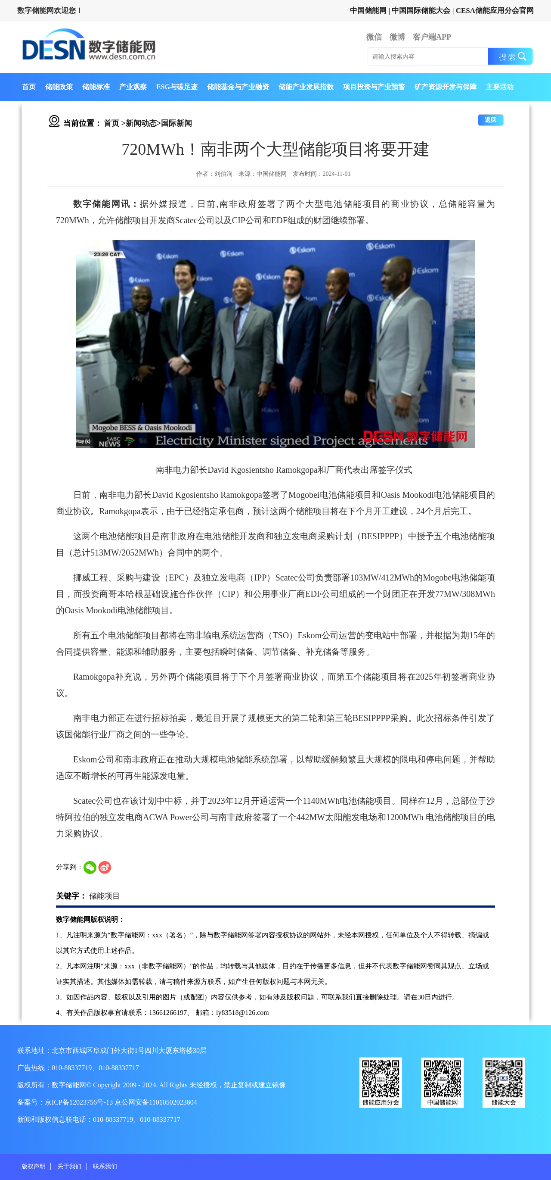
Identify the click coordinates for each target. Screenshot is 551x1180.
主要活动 (500, 87)
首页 (29, 87)
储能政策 (59, 87)
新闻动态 (141, 123)
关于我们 (69, 1166)
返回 (491, 120)
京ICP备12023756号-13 (80, 1102)
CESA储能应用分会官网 (495, 10)
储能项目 (104, 896)
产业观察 (133, 87)
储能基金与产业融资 (238, 87)
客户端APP (432, 37)
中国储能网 (368, 10)
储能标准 (96, 87)
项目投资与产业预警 (374, 87)
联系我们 (105, 1166)
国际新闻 (176, 123)
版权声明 (34, 1166)
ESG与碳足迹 (177, 87)
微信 (374, 37)
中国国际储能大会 (421, 10)
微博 (397, 37)
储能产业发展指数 (306, 87)
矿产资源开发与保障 (446, 87)
